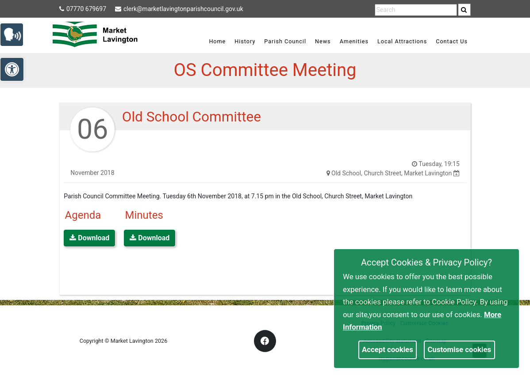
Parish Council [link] (285, 41)
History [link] (244, 41)
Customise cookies (460, 349)
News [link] (323, 41)
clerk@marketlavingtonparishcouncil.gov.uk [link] (179, 8)
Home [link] (217, 41)
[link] (464, 10)
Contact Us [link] (452, 41)
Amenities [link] (354, 41)
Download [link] (89, 238)
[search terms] (416, 10)
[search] (464, 10)
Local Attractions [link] (402, 41)
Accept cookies (387, 349)
